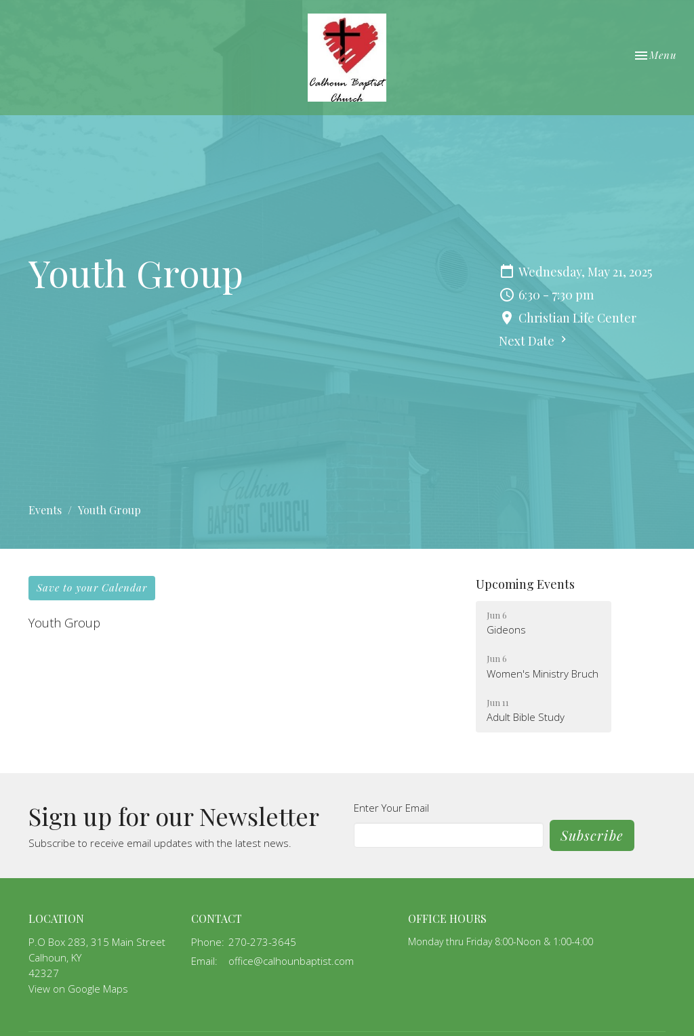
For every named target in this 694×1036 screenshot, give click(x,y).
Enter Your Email (391, 807)
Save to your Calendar (92, 587)
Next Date (534, 341)
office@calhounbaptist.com (291, 961)
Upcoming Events (525, 584)
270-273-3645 (262, 942)
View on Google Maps (78, 988)
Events (45, 510)
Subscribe (592, 835)
